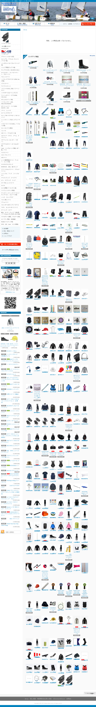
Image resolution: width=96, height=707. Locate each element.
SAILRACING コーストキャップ (29, 388)
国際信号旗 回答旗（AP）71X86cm (37, 655)
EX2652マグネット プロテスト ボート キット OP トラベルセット (68, 369)
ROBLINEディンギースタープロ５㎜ (68, 211)
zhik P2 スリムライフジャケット (76, 181)
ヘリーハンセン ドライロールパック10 (76, 526)
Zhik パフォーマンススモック (52, 346)
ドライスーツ (4, 83)
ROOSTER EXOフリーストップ (29, 407)
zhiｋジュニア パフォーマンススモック (84, 346)
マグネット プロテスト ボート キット (45, 166)
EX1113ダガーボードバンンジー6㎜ (37, 679)
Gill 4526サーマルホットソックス (84, 642)
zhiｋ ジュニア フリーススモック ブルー (52, 526)
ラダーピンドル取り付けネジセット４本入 (45, 369)
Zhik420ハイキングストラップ (29, 294)
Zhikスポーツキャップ (76, 294)
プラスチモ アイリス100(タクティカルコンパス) (50, 80)
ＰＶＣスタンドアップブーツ (29, 321)
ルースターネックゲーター (52, 272)
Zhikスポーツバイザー (84, 294)
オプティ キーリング (12, 420)
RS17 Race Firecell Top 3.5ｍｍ (29, 345)
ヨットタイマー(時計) (7, 128)
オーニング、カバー (6, 210)
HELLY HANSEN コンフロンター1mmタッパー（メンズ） (52, 487)
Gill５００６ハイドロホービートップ (68, 241)
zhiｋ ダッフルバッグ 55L (84, 526)
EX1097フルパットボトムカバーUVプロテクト (52, 679)
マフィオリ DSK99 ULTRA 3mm (45, 388)
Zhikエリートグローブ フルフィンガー (29, 422)
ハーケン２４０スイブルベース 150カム (60, 293)
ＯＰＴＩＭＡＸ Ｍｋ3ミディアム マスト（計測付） (37, 537)
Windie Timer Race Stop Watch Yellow (76, 588)
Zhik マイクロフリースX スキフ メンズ (68, 515)
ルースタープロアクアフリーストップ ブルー (68, 388)
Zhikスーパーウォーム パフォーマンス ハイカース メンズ (37, 643)
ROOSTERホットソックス (68, 272)
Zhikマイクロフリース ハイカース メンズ (60, 669)
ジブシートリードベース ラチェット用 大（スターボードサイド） (45, 293)
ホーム (7, 24)
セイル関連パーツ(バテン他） (9, 188)
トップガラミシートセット (76, 236)
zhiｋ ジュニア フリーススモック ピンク (68, 526)
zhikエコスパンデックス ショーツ (60, 358)
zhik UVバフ (76, 358)
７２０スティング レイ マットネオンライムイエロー (76, 133)
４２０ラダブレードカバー (84, 226)
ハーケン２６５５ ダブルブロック (37, 111)
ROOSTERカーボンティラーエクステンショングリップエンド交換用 (45, 571)
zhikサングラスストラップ (76, 197)
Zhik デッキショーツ (68, 197)
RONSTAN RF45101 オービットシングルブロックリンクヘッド (37, 437)
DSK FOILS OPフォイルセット (68, 551)
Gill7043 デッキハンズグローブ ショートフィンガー (45, 356)
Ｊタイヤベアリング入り (29, 330)
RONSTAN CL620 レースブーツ (84, 65)
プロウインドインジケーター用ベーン (45, 214)
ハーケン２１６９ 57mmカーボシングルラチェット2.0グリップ (60, 214)
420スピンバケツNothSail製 (29, 679)
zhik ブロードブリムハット (52, 370)
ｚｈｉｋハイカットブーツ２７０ (52, 181)
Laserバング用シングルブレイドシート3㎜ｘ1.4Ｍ (45, 587)
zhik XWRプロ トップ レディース (29, 476)
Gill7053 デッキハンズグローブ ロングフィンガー (37, 357)
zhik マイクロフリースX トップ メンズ (37, 549)
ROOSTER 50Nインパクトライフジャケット (37, 475)
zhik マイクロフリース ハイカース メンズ (37, 606)
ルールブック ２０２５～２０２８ (37, 273)
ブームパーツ (4, 202)
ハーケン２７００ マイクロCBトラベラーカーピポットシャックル (84, 502)
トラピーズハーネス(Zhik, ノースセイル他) (10, 124)
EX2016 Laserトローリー (30, 181)
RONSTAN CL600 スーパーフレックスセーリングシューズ (5, 341)
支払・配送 (33, 698)
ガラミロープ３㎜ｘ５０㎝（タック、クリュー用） (52, 309)
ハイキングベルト (6, 38)
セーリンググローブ (6, 113)
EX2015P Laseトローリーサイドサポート (76, 475)
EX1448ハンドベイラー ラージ (45, 514)
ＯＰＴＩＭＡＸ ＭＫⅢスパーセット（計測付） (29, 131)
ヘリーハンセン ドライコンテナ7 (45, 643)
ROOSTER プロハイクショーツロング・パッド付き (37, 408)
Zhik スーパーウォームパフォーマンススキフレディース (76, 538)
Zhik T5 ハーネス (52, 465)
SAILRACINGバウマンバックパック (29, 272)
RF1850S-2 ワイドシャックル (84, 357)
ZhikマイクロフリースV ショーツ (29, 155)
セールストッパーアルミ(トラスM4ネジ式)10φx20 (76, 272)
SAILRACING (6, 47)
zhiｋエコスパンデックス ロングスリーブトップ (68, 346)
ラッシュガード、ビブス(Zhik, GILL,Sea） (9, 96)
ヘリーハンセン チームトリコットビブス (29, 241)
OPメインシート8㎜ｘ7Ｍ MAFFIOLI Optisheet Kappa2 (60, 564)
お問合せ (52, 24)
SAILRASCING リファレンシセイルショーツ (85, 214)
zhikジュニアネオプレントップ (84, 180)
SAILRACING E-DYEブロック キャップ (69, 423)
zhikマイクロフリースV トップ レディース (52, 144)
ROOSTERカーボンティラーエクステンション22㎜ (37, 567)
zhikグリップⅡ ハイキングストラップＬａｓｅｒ (60, 681)
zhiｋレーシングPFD (76, 605)
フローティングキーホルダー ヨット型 (60, 475)
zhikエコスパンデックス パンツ (52, 358)
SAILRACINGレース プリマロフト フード (84, 622)
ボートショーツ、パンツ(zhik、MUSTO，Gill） (9, 107)
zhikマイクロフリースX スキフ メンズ (76, 144)
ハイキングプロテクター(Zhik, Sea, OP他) (10, 80)
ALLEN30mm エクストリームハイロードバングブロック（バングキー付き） (45, 537)
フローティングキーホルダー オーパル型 (45, 487)
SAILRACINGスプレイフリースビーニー (37, 621)
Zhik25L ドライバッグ (76, 409)
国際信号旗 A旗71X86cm (77, 642)
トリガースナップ (45, 344)
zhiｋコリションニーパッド (29, 567)
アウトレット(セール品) (7, 56)
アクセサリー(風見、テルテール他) (10, 216)
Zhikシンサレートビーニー (29, 310)
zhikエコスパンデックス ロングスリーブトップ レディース (29, 358)
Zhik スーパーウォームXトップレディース (29, 549)
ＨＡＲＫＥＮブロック (7, 164)
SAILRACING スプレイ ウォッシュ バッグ (84, 446)
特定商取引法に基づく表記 (44, 698)
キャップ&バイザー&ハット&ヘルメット (10, 116)
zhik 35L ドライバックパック (68, 605)
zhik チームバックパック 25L (45, 526)
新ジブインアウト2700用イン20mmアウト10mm (37, 321)
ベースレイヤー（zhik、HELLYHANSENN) (7, 102)
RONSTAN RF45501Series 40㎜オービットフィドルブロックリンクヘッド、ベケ (69, 437)
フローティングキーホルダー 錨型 (37, 256)
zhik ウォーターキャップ (60, 370)
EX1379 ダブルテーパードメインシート (68, 475)
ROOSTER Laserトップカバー (84, 489)
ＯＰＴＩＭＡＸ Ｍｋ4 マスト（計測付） (84, 241)
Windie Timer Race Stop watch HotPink (68, 589)
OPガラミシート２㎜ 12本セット (29, 225)
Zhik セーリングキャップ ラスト (37, 587)
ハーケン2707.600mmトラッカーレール (37, 514)
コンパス (3, 130)
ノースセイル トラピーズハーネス (33, 81)
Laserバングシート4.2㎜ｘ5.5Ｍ (52, 502)
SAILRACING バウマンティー (45, 475)
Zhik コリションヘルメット (29, 587)
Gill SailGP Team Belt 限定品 (76, 214)
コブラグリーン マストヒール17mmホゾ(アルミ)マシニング (84, 321)
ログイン (65, 23)
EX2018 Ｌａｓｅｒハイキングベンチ (37, 182)
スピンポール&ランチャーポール (10, 205)
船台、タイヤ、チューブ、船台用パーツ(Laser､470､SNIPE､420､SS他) (10, 213)
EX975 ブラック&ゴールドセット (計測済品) (33, 97)
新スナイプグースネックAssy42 (76, 321)
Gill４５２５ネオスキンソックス (60, 272)
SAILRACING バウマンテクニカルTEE (53, 330)
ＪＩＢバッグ (6, 52)
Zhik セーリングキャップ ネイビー (60, 537)
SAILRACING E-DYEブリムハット (69, 620)
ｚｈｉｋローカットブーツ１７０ (45, 181)
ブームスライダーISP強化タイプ (76, 309)
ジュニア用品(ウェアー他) (8, 67)
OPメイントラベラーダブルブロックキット (29, 370)
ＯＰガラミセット (11, 374)
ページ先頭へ (90, 693)
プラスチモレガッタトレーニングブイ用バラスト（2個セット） (37, 392)
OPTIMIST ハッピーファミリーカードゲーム (84, 464)
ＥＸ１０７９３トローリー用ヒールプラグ (76, 256)
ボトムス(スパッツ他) (7, 99)
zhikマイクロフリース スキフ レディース (84, 515)
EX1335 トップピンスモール (37, 345)
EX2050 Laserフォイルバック (84, 256)
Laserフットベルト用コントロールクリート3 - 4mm (68, 166)
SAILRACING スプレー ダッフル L (61, 450)
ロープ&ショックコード (7, 183)
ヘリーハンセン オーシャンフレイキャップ (52, 642)
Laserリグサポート (60, 330)
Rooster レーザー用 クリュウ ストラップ (76, 447)
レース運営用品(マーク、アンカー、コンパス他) (9, 160)
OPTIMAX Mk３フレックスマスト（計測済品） (45, 256)
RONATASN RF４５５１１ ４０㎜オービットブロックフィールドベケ (52, 293)
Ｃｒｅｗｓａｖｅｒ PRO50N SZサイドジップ (60, 180)
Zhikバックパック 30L (52, 409)
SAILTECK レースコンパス (52, 606)
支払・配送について (22, 24)
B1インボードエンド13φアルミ (60, 309)
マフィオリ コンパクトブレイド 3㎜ (76, 514)
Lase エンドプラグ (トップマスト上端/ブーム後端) (76, 463)
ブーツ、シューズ (6, 110)
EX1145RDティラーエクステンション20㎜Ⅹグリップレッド (76, 166)
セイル (3, 185)
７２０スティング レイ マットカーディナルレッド (45, 226)
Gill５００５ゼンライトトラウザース (60, 239)
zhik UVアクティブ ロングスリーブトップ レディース (84, 370)
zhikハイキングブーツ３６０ (67, 96)
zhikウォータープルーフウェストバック (29, 620)
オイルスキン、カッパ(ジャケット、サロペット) (9, 73)
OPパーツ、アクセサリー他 (8, 133)
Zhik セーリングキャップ (45, 464)
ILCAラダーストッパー (52, 656)
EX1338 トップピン (12, 351)
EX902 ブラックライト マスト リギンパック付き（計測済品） (10, 492)
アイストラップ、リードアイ (9, 177)
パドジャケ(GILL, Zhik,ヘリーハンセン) (10, 89)
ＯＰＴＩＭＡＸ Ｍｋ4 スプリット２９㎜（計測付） (29, 256)
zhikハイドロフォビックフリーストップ (10, 323)
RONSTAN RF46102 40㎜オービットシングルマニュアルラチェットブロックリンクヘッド (37, 447)
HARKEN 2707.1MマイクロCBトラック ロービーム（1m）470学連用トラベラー (68, 655)
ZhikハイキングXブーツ (45, 668)
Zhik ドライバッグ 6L (84, 409)
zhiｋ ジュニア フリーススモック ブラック (60, 526)
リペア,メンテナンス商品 (8, 190)
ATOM (11, 532)
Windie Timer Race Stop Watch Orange (52, 587)
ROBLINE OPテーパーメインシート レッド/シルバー (67, 82)
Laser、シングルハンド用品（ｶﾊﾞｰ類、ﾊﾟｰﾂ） (10, 149)
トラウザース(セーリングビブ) (9, 92)
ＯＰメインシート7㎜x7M (29, 111)
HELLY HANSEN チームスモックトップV (45, 407)
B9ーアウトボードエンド (68, 309)
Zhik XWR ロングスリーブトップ (29, 214)
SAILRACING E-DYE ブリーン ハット (29, 487)
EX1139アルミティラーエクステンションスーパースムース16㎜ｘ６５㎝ (76, 487)
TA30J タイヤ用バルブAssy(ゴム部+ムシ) (68, 321)
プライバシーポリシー (59, 698)
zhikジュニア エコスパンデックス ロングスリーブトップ (60, 346)
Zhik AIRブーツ (60, 419)
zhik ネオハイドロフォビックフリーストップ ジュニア (68, 487)
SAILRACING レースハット (29, 464)
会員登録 (70, 23)
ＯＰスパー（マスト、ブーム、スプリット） (10, 136)
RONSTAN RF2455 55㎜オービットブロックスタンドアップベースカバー (45, 605)
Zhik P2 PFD (52, 113)
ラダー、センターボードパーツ (9, 207)
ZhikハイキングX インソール (52, 668)
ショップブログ (37, 24)
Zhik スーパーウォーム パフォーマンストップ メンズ (37, 504)
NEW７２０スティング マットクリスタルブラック (84, 133)
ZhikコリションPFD (84, 605)
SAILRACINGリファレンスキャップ (45, 620)
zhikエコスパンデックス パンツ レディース (68, 358)
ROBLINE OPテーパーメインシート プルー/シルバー (83, 82)
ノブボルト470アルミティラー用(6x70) (52, 321)
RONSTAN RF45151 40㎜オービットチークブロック (60, 437)
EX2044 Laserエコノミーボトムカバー (76, 388)
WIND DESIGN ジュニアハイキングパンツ (60, 112)
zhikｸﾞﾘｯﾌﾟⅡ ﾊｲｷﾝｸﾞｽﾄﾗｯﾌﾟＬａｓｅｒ (52, 197)
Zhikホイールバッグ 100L (68, 409)
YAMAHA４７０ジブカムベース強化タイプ (60, 643)
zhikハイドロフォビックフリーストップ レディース (67, 65)
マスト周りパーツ (6, 199)
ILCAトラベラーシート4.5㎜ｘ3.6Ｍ (84, 568)
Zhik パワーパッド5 (29, 504)
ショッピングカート (88, 24)
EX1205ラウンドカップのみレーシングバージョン (45, 679)
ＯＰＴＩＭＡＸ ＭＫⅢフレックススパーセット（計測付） (10, 400)
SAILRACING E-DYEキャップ (77, 421)
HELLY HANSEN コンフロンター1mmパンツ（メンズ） (60, 489)
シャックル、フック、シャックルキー (10, 174)
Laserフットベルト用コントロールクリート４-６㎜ (37, 225)
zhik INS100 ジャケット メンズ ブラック (60, 657)
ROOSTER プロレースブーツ (37, 309)
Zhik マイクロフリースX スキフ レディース (60, 549)
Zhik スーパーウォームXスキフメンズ (68, 504)
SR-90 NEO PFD (76, 503)
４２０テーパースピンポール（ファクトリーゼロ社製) (52, 567)
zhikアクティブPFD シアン (76, 668)
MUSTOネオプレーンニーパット (76, 111)
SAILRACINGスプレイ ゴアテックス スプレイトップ (76, 625)
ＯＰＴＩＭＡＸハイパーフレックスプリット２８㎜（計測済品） (10, 435)
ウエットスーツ (5, 76)
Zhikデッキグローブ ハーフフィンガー (52, 422)
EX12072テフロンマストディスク (60, 166)
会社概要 (6, 228)
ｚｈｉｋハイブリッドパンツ (52, 126)
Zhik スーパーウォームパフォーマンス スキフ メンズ (45, 504)
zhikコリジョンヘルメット (68, 668)
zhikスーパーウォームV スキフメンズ (29, 167)
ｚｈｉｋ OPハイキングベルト (50, 97)
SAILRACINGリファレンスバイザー (61, 258)
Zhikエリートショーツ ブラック (60, 197)
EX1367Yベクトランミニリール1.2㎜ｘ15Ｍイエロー (52, 514)
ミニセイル (68, 256)
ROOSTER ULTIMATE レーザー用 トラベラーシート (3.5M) (37, 527)
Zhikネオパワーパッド (12, 470)
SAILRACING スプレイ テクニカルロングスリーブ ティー (10, 513)
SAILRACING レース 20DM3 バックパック (61, 620)
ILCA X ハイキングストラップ (68, 567)
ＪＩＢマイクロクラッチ (83, 95)
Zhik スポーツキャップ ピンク (60, 514)
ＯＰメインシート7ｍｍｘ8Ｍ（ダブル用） (45, 111)
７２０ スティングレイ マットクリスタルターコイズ (84, 124)
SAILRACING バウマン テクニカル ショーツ (69, 330)
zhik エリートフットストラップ (84, 547)
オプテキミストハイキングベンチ (84, 111)
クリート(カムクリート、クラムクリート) (10, 170)
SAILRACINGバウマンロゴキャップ (53, 256)
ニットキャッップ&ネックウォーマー (10, 120)
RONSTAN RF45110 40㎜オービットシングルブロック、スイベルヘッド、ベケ (45, 437)
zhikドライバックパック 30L (29, 199)
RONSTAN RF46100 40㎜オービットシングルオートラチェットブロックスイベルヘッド (76, 437)
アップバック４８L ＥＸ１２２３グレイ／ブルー (45, 196)
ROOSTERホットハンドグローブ (68, 642)
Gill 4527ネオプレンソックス (29, 656)
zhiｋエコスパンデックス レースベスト (76, 346)
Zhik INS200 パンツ (84, 197)
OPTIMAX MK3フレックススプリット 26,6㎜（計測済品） (68, 464)
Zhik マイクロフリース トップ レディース (45, 549)
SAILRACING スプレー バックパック (45, 449)
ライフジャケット (6, 86)
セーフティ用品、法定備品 (8, 219)
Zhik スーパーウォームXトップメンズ (60, 504)
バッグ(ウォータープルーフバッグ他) (10, 64)
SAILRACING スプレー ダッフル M (53, 450)
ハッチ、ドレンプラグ (7, 197)
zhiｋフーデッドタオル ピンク (84, 388)
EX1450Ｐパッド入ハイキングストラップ (52, 239)
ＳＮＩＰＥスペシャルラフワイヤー (68, 113)
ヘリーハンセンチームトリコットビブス (52, 476)
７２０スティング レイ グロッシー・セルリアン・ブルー (52, 226)
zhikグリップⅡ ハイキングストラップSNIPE (68, 680)
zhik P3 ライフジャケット (68, 180)
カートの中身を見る (10, 244)
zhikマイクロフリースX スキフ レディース (68, 144)
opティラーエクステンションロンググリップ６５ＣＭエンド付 (10, 379)
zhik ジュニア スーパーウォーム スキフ (29, 537)
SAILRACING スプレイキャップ (45, 330)
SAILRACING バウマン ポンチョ (29, 437)
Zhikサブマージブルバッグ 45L (60, 409)
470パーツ (4, 157)
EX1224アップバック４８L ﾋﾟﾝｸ (76, 567)
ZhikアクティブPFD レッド (84, 668)
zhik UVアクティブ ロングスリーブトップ (76, 372)
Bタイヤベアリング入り (60, 321)
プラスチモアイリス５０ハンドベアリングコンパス (60, 122)
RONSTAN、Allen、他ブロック (9, 166)
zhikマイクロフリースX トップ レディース (60, 144)
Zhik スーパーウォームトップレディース (68, 538)
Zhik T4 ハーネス (60, 465)
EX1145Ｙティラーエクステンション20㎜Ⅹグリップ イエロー (84, 166)
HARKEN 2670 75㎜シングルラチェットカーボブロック (45, 241)
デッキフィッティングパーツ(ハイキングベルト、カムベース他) (10, 193)
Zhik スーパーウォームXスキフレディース (84, 538)
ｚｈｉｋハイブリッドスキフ (45, 129)
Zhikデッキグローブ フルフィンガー (45, 422)
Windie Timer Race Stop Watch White (29, 606)
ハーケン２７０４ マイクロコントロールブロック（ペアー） (29, 514)
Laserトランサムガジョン (45, 656)
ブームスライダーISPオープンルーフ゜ (84, 309)
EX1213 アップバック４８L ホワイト (84, 475)
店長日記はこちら (10, 292)
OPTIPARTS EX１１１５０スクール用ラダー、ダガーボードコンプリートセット (45, 276)
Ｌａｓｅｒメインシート (76, 124)
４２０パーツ (4, 152)
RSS (7, 532)
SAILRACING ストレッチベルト (37, 330)
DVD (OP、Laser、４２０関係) (9, 224)
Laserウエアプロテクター (37, 368)
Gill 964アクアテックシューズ (52, 537)
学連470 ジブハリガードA (68, 227)
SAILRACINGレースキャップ (53, 620)
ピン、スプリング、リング (8, 180)
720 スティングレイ (34, 63)
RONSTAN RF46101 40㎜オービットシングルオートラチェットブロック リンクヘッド (29, 447)
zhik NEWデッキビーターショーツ (68, 125)
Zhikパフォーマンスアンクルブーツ (29, 668)
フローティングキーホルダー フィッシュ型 (37, 487)
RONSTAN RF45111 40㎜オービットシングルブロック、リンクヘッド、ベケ (52, 437)
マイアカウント (76, 23)
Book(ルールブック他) (7, 221)
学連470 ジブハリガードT (60, 225)
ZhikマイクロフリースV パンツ (84, 144)
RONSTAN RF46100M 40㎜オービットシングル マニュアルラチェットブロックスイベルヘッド (85, 437)
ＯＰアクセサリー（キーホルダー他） (10, 144)
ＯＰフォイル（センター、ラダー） (9, 140)
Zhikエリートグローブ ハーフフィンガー (37, 422)
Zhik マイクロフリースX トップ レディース (52, 549)
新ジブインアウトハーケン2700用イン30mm (45, 321)
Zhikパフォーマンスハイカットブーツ (37, 668)
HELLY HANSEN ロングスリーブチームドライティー (10, 475)
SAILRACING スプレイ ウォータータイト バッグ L (69, 448)
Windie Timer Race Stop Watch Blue (60, 588)
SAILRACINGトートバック (37, 238)
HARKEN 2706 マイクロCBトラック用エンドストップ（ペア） (76, 656)
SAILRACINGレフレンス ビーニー (84, 421)
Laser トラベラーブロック (29, 526)
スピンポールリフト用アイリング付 (76, 225)
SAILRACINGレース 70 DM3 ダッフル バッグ (29, 644)
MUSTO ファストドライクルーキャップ (14, 341)
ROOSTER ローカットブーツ (45, 309)
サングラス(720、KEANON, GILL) (10, 70)
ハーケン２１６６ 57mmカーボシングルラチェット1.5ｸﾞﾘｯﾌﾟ (52, 214)
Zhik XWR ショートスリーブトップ (37, 215)
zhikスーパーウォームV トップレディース (37, 167)
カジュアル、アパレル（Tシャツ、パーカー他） (10, 59)
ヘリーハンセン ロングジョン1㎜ (84, 656)
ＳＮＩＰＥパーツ (6, 155)
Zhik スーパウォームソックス (76, 548)
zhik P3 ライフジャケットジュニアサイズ (52, 388)
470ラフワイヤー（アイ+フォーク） (60, 606)
